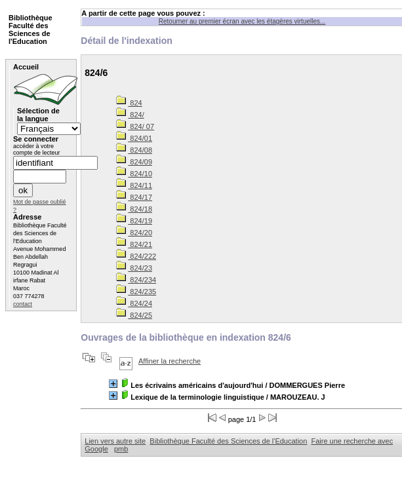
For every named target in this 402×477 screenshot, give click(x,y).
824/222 (136, 256)
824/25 (134, 315)
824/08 (134, 150)
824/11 (134, 185)
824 (129, 103)
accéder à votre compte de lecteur (36, 149)
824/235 (136, 292)
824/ (130, 115)
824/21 (134, 244)
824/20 (134, 233)
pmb (121, 449)
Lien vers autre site (115, 441)
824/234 (136, 280)
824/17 (134, 197)
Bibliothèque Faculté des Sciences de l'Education (228, 441)
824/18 (134, 209)
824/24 (134, 303)
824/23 (134, 268)
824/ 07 (135, 126)
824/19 (134, 221)
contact (22, 304)
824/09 (134, 162)
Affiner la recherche (169, 361)
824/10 (134, 174)
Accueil (26, 67)
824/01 (134, 138)
